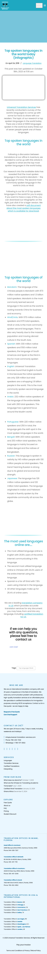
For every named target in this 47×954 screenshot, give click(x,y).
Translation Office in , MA (14, 902)
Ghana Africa (8, 791)
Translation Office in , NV (15, 919)
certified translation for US (31, 615)
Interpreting (8, 769)
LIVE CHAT (14, 647)
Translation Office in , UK (14, 929)
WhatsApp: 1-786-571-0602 (14, 743)
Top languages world (26, 668)
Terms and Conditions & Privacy (18, 950)
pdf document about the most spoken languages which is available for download (24, 208)
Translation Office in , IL (14, 905)
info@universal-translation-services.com (20, 737)
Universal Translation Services (21, 107)
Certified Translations (11, 766)
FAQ (5, 808)
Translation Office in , (17, 927)
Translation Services (11, 763)
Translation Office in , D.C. (16, 924)
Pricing (6, 811)
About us (7, 805)
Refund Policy (36, 950)
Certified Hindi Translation (13, 789)
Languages (8, 760)
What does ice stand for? (13, 780)
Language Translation (32, 63)
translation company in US (25, 604)
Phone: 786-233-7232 (12, 740)
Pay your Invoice (24, 944)
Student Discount (10, 814)
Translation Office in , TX (14, 912)
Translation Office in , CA (16, 907)
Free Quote (8, 802)
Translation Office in (13, 921)
